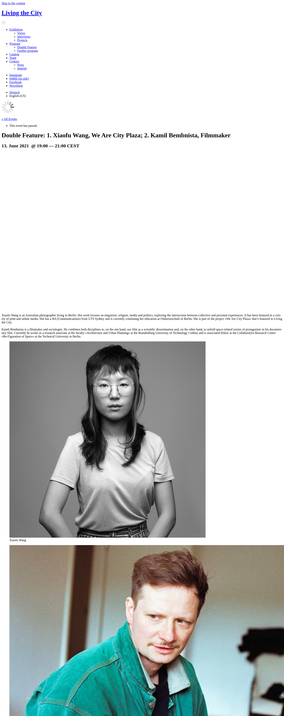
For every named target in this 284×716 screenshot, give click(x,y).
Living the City (22, 12)
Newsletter (16, 85)
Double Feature (27, 47)
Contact (14, 61)
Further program (27, 50)
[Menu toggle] (3, 22)
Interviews (24, 36)
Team (12, 57)
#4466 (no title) (19, 78)
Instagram (15, 75)
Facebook (15, 82)
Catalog (14, 54)
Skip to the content (13, 3)
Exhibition (16, 29)
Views (21, 33)
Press (20, 65)
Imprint (22, 68)
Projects (22, 40)
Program (14, 43)
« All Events (9, 119)
